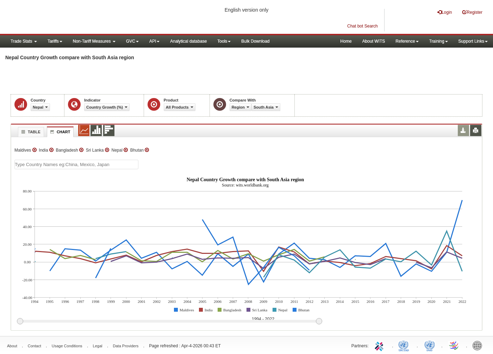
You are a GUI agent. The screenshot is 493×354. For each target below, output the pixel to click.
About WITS (373, 41)
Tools (224, 41)
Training (438, 41)
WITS (70, 17)
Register (472, 12)
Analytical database (188, 41)
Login (444, 12)
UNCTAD (405, 345)
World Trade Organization (454, 345)
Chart (59, 132)
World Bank (479, 345)
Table (30, 132)
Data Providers (126, 346)
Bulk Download (255, 41)
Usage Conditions (67, 346)
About (12, 346)
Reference (406, 41)
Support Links (473, 41)
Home (346, 41)
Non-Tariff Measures (94, 41)
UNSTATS (430, 345)
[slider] (169, 321)
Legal (97, 346)
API (154, 41)
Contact (34, 346)
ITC (380, 345)
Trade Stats (24, 41)
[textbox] (76, 164)
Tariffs (55, 41)
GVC (132, 41)
